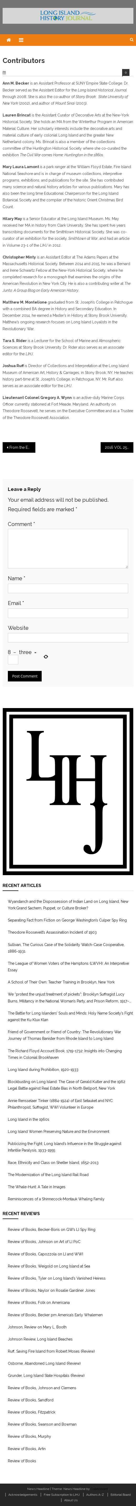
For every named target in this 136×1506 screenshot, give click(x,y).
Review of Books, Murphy (29, 1436)
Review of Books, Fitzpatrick (31, 1412)
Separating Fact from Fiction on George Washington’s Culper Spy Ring (67, 920)
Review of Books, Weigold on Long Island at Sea (49, 1266)
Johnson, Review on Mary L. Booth (37, 1327)
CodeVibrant (99, 1489)
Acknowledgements (22, 1495)
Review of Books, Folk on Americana (39, 1302)
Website (18, 628)
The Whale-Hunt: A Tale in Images (37, 1187)
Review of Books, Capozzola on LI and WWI (45, 1254)
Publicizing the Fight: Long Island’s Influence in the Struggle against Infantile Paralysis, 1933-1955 (64, 1147)
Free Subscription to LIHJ (62, 1495)
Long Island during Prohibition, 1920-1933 (43, 1070)
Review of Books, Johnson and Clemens (42, 1388)
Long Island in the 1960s (28, 1119)
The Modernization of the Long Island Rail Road (48, 1175)
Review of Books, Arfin (27, 1449)
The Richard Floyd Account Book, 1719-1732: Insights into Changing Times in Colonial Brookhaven (65, 1054)
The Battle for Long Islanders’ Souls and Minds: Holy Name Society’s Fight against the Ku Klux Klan (70, 1016)
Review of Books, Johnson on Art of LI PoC (44, 1242)
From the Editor (22, 447)
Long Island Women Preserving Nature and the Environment (58, 1131)
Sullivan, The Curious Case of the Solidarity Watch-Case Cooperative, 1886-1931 (66, 948)
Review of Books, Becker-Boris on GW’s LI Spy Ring (51, 1229)
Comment (21, 524)
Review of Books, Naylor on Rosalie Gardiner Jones (51, 1290)
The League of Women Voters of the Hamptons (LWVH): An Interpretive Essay (68, 966)
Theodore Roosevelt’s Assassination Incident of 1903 (52, 932)
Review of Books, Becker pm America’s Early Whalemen (55, 1315)
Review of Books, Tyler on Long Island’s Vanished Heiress (57, 1278)
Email (16, 603)
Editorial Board (121, 1495)
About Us (71, 1500)
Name (16, 578)
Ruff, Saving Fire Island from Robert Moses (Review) (51, 1351)
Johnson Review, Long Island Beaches (40, 1339)
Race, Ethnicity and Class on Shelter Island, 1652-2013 (53, 1163)
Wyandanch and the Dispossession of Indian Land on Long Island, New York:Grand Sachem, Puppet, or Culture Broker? (68, 904)
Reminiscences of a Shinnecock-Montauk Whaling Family (56, 1199)
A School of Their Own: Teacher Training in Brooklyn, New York (61, 982)
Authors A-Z (95, 1495)
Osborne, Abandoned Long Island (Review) (44, 1363)
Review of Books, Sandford (30, 1400)
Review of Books (22, 1461)
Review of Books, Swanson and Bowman (42, 1424)
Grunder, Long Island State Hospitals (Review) (46, 1375)
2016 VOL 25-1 (117, 447)
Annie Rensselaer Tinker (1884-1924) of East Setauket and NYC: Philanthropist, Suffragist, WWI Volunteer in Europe (60, 1104)
